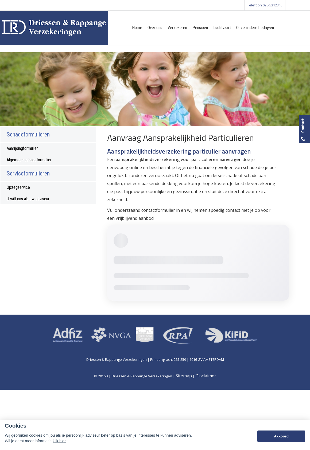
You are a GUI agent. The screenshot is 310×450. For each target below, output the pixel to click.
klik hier (59, 441)
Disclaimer (205, 376)
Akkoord (281, 436)
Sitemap (184, 376)
